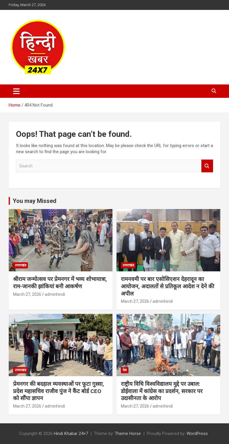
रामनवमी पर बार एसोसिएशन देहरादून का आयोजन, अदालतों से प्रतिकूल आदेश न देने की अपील (167, 286)
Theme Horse (128, 433)
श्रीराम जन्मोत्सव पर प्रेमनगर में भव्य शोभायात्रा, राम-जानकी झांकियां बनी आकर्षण (60, 283)
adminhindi (55, 294)
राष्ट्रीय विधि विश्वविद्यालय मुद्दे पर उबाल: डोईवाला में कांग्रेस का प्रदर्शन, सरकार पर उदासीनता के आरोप (162, 391)
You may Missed (34, 200)
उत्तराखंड (20, 265)
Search (207, 166)
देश (125, 370)
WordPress (197, 433)
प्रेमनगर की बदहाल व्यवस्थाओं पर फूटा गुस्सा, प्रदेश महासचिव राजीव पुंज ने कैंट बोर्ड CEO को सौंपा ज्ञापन (58, 391)
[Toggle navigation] (16, 91)
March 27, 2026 (27, 294)
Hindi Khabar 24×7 (71, 433)
